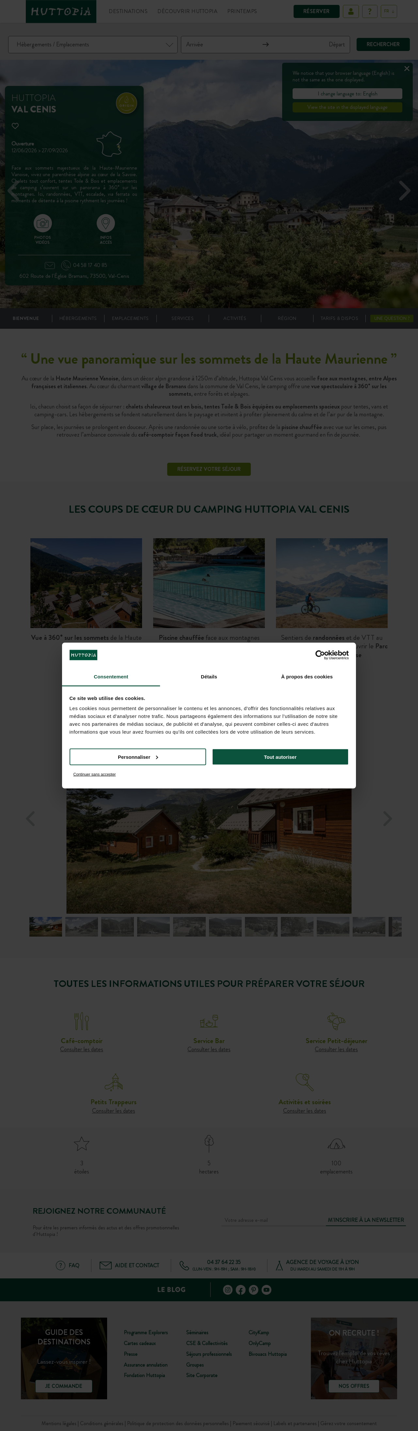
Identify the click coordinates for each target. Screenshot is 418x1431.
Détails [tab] (209, 676)
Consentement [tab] (111, 676)
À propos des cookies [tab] (307, 676)
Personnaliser (138, 756)
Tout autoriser (280, 756)
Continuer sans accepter (94, 774)
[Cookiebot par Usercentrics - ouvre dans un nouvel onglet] (320, 655)
